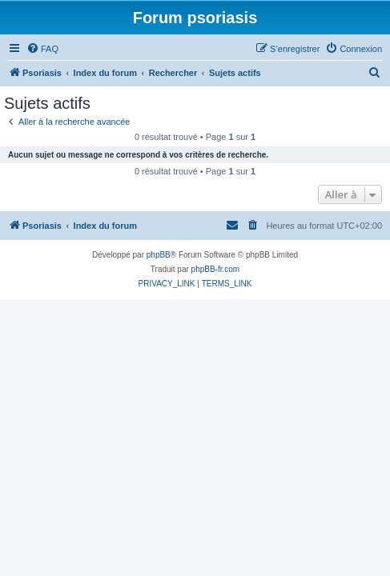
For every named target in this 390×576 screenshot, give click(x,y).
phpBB (159, 254)
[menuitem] (42, 48)
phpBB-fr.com (215, 269)
